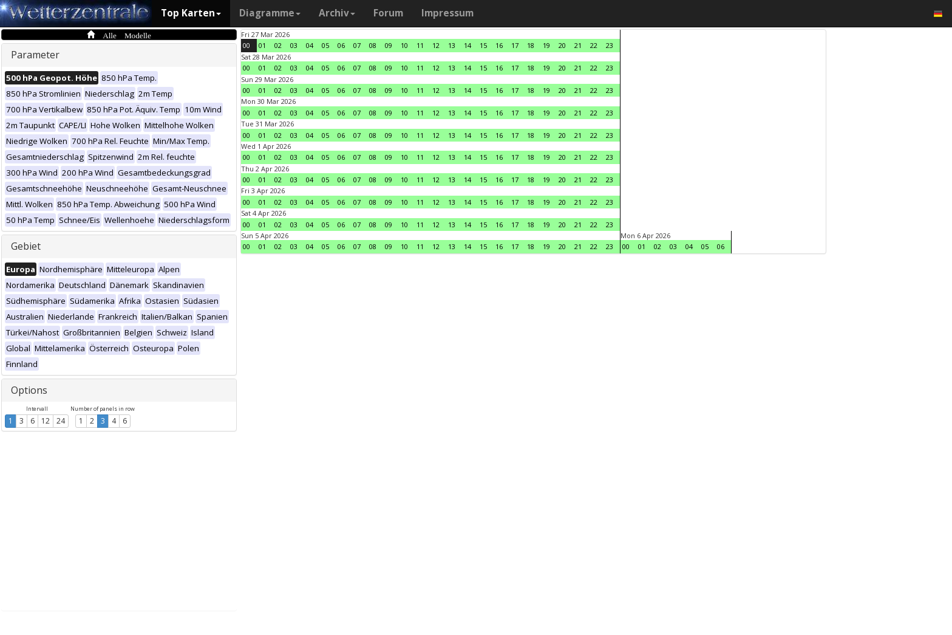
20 (562, 45)
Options (29, 390)
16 (499, 45)
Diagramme (270, 13)
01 (262, 45)
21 (578, 45)
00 (246, 45)
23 (609, 45)
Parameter (35, 54)
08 (372, 45)
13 (451, 45)
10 (404, 45)
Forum (388, 13)
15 (483, 45)
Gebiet (26, 246)
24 (60, 421)
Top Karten (191, 13)
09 (388, 45)
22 (593, 45)
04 (309, 45)
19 (546, 45)
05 (325, 45)
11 (420, 45)
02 (278, 45)
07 (357, 45)
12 (45, 421)
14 (467, 45)
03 (294, 45)
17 (514, 45)
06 (341, 45)
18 (530, 45)
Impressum (447, 13)
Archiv (337, 13)
